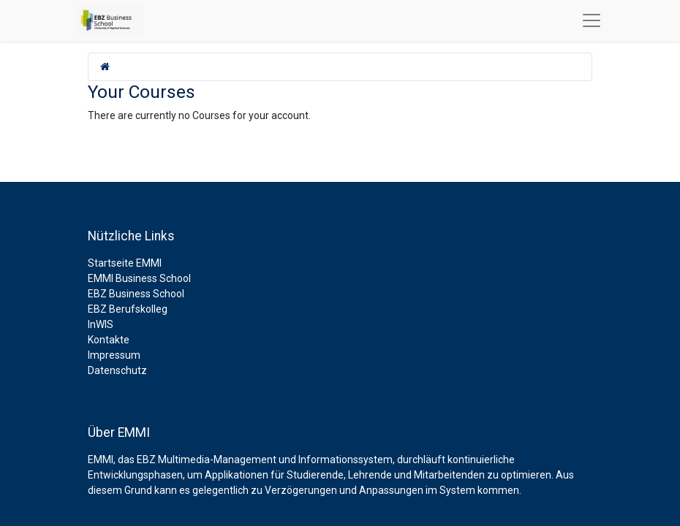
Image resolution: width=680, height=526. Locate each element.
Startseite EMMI (125, 263)
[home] (105, 66)
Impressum (114, 355)
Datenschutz (117, 370)
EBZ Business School (136, 294)
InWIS (100, 324)
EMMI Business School (139, 278)
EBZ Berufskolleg (127, 309)
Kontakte (108, 340)
